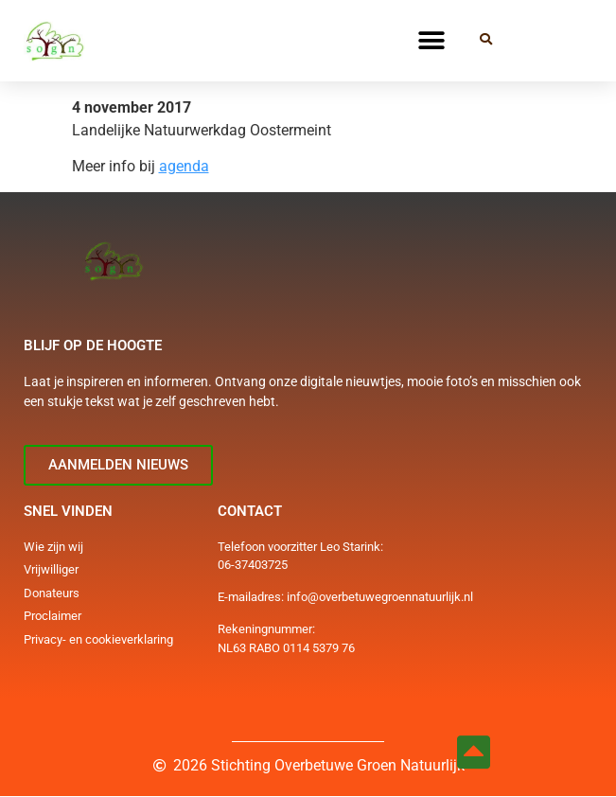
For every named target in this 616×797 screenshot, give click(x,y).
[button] (431, 40)
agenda (184, 166)
